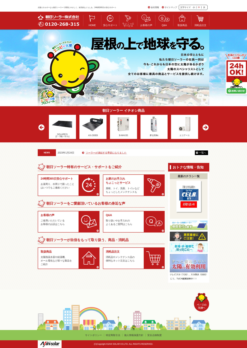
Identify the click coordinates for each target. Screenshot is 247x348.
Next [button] (204, 127)
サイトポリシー (93, 335)
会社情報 (155, 7)
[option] (62, 127)
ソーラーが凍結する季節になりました (112, 152)
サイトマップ (171, 7)
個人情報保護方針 (133, 335)
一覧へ (202, 152)
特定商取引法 (113, 335)
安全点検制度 (154, 335)
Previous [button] (42, 127)
